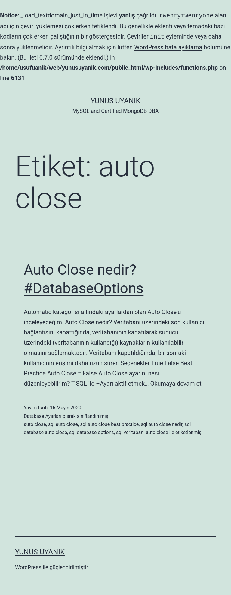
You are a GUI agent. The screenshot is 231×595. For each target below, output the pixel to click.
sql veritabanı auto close (142, 431)
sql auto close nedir (161, 423)
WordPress (28, 566)
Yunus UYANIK (115, 99)
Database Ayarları (42, 415)
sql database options (91, 431)
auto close (35, 423)
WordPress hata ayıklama (168, 46)
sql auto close (63, 423)
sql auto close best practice (109, 423)
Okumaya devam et (176, 382)
